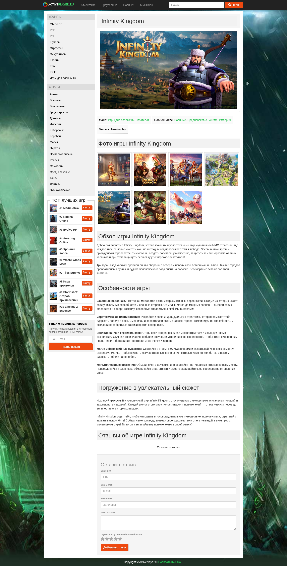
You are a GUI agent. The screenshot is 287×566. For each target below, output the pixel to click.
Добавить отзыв (114, 547)
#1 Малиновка (69, 208)
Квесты (54, 60)
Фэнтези (55, 184)
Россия (54, 160)
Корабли (55, 136)
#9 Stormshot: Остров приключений (68, 296)
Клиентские (88, 5)
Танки (53, 178)
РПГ (52, 30)
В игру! (87, 207)
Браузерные (109, 5)
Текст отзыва (108, 512)
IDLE (53, 72)
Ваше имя (106, 471)
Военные (55, 100)
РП (52, 36)
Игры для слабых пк (63, 78)
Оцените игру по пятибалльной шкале (121, 534)
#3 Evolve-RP (68, 229)
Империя (55, 124)
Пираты (55, 148)
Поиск (234, 4)
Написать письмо (169, 562)
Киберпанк (57, 130)
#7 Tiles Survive (70, 272)
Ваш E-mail (106, 485)
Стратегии (56, 48)
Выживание (57, 106)
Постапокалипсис (61, 154)
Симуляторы (58, 54)
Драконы (55, 118)
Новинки (128, 5)
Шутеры (55, 42)
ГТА (52, 66)
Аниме (54, 94)
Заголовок (106, 498)
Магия (54, 142)
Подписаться (71, 346)
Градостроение (59, 112)
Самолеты (56, 166)
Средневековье (60, 172)
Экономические (60, 190)
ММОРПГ (56, 24)
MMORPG (146, 5)
